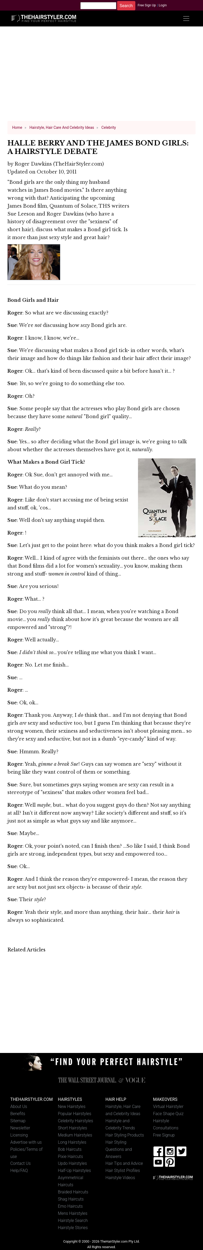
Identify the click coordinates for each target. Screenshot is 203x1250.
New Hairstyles (71, 1106)
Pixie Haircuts (70, 1156)
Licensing (19, 1135)
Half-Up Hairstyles (74, 1170)
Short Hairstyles (72, 1127)
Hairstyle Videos (120, 1177)
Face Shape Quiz (168, 1113)
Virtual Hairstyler (168, 1106)
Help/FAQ (19, 1170)
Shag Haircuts (71, 1199)
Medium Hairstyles (75, 1135)
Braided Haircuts (73, 1191)
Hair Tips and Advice (124, 1163)
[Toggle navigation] (186, 18)
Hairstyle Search (73, 1220)
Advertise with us (26, 1142)
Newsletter (20, 1127)
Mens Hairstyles (72, 1213)
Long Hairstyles (72, 1142)
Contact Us (20, 1163)
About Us (18, 1106)
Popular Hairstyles (74, 1113)
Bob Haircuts (70, 1149)
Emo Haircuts (70, 1206)
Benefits (17, 1113)
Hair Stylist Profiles (122, 1170)
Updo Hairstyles (72, 1163)
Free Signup (164, 1135)
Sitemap (18, 1120)
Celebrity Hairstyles (75, 1120)
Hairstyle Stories (73, 1227)
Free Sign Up (147, 5)
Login (163, 5)
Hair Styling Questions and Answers (118, 1149)
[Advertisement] (102, 76)
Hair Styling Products (124, 1135)
